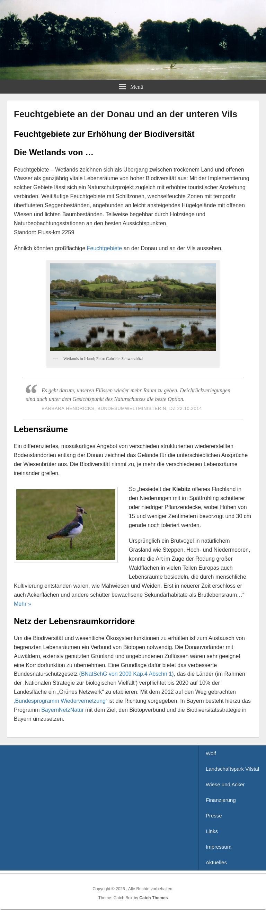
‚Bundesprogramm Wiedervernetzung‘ (60, 701)
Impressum (218, 847)
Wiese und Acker (225, 784)
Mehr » (22, 604)
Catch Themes (153, 897)
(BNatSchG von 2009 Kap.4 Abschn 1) (126, 674)
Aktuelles (216, 862)
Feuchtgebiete (104, 248)
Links (212, 831)
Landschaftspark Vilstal (232, 769)
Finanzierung (221, 800)
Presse (214, 816)
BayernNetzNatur (62, 710)
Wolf (211, 753)
